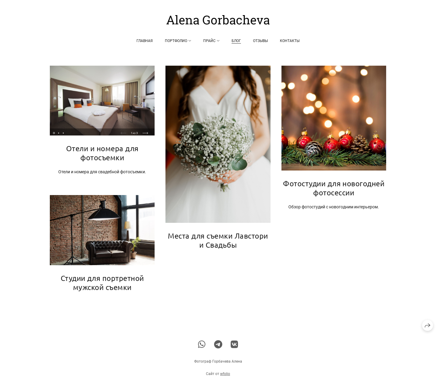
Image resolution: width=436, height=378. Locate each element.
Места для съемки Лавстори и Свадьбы (218, 240)
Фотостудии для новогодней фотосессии (333, 188)
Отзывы (260, 41)
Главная (144, 41)
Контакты (290, 41)
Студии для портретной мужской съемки (102, 283)
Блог (236, 41)
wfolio (225, 375)
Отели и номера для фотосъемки (102, 153)
